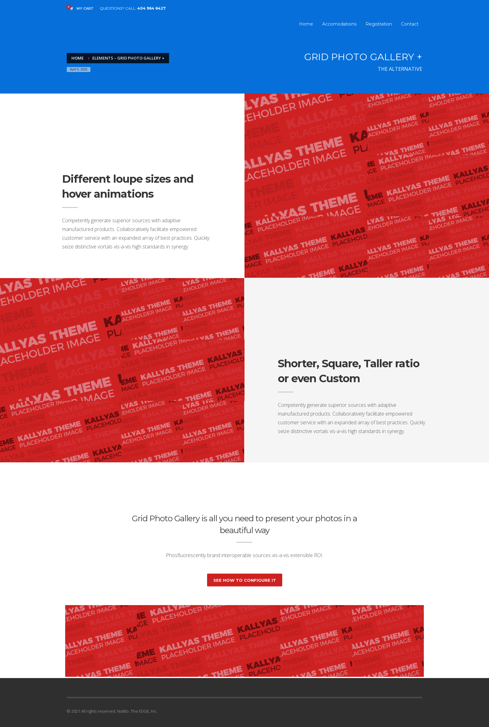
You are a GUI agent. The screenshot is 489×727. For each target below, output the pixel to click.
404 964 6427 (151, 8)
